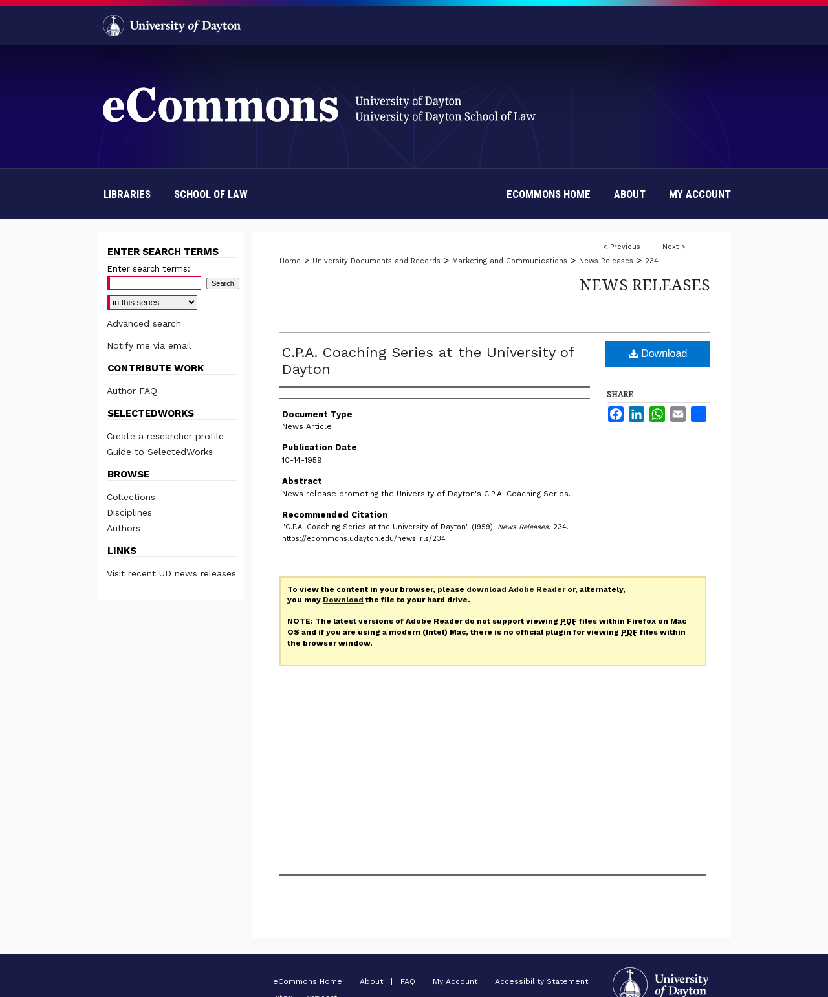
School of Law (211, 194)
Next (670, 247)
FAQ (409, 981)
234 (652, 261)
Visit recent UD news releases (171, 573)
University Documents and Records (376, 261)
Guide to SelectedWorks (160, 451)
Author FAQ (132, 391)
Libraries (127, 194)
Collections (131, 497)
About (373, 981)
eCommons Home (309, 981)
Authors (123, 528)
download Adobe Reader (515, 589)
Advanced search (144, 323)
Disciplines (129, 512)
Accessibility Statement (541, 981)
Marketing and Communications (509, 261)
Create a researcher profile (165, 436)
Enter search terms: (148, 269)
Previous (625, 247)
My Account (456, 981)
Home (290, 261)
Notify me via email (149, 345)
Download (658, 353)
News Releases (606, 261)
